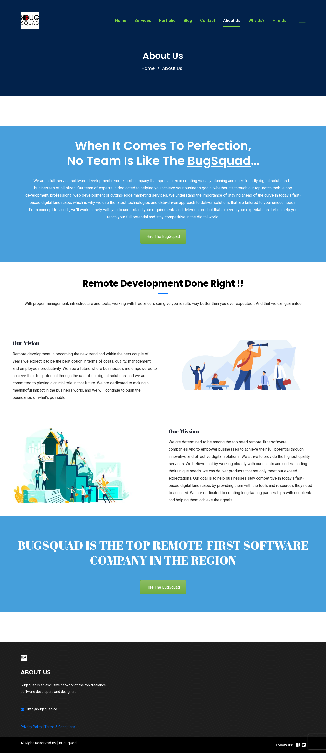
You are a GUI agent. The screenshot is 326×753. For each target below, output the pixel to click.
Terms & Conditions (59, 727)
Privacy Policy (31, 727)
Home (120, 20)
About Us (231, 20)
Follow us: (284, 745)
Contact (207, 20)
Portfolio (167, 20)
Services (142, 20)
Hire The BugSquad (163, 236)
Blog (188, 20)
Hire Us (279, 20)
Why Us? (256, 20)
